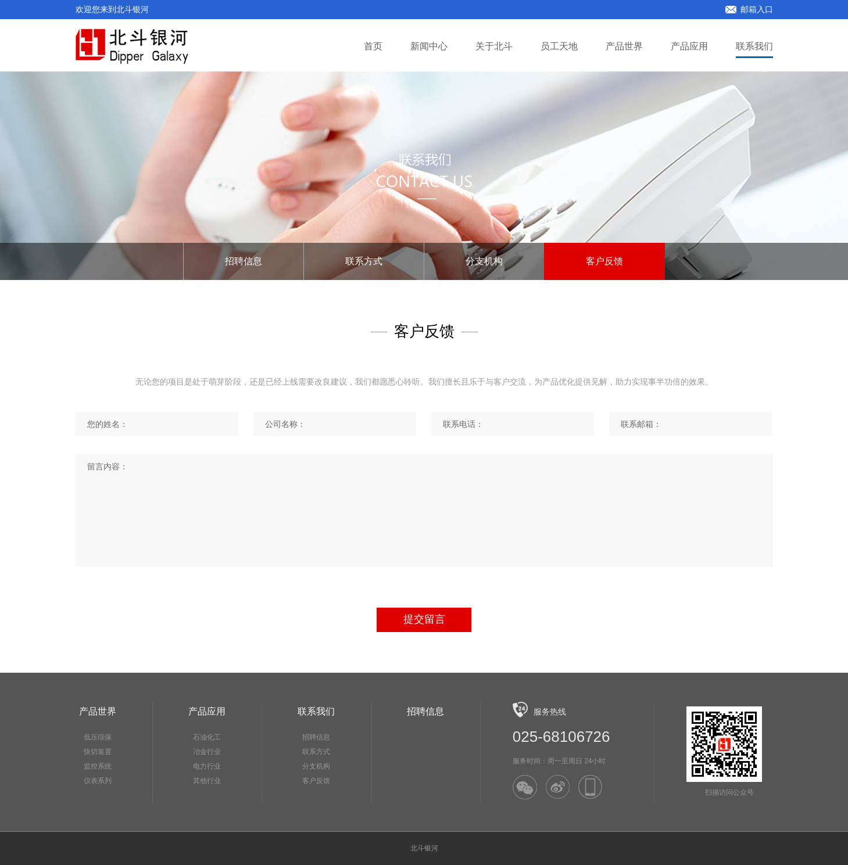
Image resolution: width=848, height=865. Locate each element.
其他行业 (207, 781)
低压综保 (98, 737)
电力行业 (207, 766)
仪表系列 (98, 781)
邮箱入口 (749, 9)
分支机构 (484, 261)
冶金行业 (207, 752)
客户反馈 (604, 261)
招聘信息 (243, 261)
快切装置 (98, 752)
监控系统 (98, 766)
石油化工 (207, 737)
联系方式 (363, 261)
